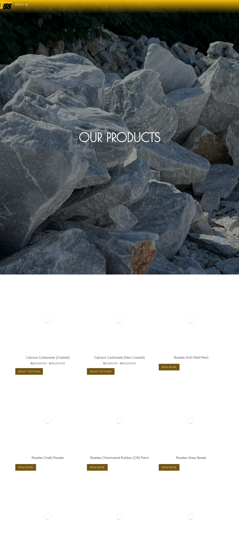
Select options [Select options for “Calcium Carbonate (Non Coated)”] (101, 371)
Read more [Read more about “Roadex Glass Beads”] (169, 467)
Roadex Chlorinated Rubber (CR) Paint (119, 458)
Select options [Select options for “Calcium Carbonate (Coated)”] (29, 371)
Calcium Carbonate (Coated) (48, 357)
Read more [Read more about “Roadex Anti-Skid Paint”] (169, 367)
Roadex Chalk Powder (48, 458)
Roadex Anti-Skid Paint (191, 357)
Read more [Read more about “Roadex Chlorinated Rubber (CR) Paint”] (97, 467)
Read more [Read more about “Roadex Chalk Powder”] (25, 467)
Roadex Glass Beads (191, 458)
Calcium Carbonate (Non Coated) (119, 357)
